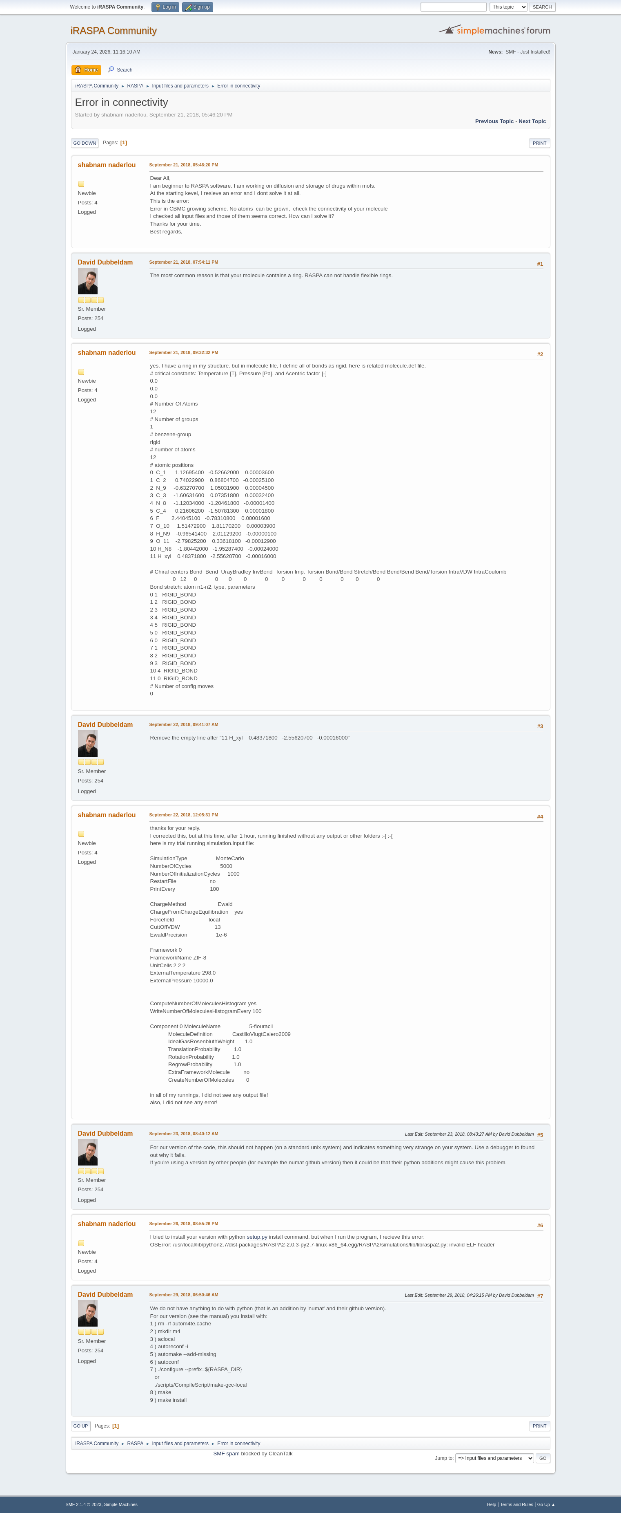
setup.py (257, 1237)
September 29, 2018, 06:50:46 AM (183, 1294)
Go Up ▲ (546, 1504)
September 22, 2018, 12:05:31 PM (183, 814)
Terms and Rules (516, 1504)
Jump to (444, 1458)
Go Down (84, 143)
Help (491, 1504)
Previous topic (494, 121)
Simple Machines (121, 1504)
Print (540, 143)
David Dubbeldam (105, 262)
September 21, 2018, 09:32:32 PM (183, 352)
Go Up (80, 1425)
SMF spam (226, 1453)
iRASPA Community (114, 30)
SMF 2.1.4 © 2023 (84, 1504)
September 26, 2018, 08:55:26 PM (183, 1223)
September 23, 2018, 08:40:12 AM (183, 1133)
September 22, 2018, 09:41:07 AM (183, 724)
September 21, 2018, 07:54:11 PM (183, 262)
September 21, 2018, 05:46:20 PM (183, 164)
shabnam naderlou (107, 164)
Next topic (532, 121)
